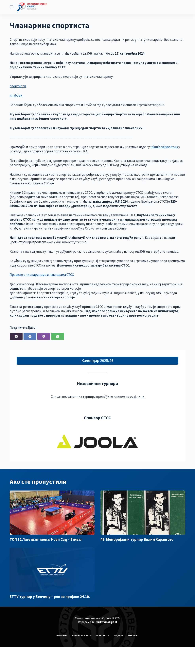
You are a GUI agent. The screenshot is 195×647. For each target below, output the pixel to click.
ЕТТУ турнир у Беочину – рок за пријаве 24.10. (50, 597)
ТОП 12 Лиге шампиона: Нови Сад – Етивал (46, 539)
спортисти (18, 86)
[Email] (16, 336)
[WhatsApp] (57, 336)
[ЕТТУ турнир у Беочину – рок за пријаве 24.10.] (52, 569)
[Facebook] (30, 336)
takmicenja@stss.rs (164, 147)
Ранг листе (102, 635)
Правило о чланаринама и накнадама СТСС (42, 274)
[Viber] (43, 336)
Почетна (61, 635)
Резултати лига (81, 635)
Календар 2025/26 (97, 360)
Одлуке (118, 635)
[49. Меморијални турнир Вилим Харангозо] (142, 512)
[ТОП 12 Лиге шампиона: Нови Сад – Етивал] (52, 512)
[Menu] (11, 7)
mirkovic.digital (106, 622)
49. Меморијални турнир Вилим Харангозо (136, 539)
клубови (16, 95)
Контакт (133, 635)
